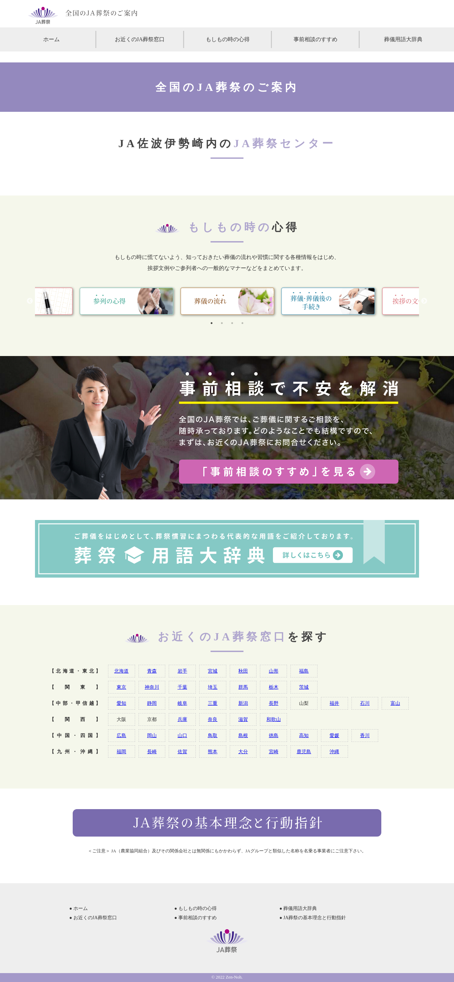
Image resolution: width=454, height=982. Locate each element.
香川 (365, 735)
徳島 (273, 735)
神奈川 (152, 687)
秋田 (243, 671)
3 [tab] (232, 323)
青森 (152, 671)
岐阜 (182, 703)
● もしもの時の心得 (195, 908)
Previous (29, 301)
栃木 (273, 687)
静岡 (152, 703)
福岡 (121, 751)
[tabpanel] (227, 301)
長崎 (152, 751)
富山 (395, 703)
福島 (304, 671)
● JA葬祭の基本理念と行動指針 (312, 917)
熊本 (212, 751)
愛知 (121, 703)
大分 (243, 751)
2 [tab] (221, 323)
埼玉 (212, 687)
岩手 (182, 671)
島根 (243, 735)
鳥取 (212, 735)
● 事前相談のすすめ (195, 917)
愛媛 (334, 735)
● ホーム (78, 908)
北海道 (121, 671)
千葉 (182, 687)
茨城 (304, 687)
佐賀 (182, 751)
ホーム (51, 39)
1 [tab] (211, 323)
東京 (121, 687)
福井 (334, 703)
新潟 (243, 703)
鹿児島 (304, 751)
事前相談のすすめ (315, 39)
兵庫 (182, 719)
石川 (365, 703)
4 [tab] (242, 323)
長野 (273, 703)
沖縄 (334, 751)
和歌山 (273, 719)
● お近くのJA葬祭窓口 (93, 917)
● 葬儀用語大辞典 (298, 908)
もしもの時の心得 (228, 39)
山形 (273, 671)
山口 (182, 735)
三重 (212, 703)
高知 (304, 735)
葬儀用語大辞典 (403, 39)
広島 (121, 735)
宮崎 (273, 751)
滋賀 (243, 719)
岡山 (152, 735)
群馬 (243, 687)
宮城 (212, 671)
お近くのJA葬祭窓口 (140, 39)
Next (424, 301)
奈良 (212, 719)
